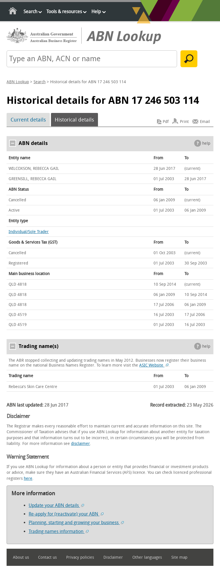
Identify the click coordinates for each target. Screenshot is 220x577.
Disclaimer (113, 557)
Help (96, 11)
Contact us (47, 557)
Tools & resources (64, 11)
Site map (179, 557)
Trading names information (59, 531)
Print (184, 121)
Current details (28, 120)
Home (13, 12)
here (28, 478)
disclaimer (80, 443)
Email (205, 121)
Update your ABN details (56, 505)
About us (21, 557)
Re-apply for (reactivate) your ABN (66, 514)
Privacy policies (80, 557)
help (206, 143)
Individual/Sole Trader (29, 231)
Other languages (147, 557)
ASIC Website (153, 365)
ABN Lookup (18, 81)
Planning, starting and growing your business (76, 522)
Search (30, 11)
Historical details (74, 120)
